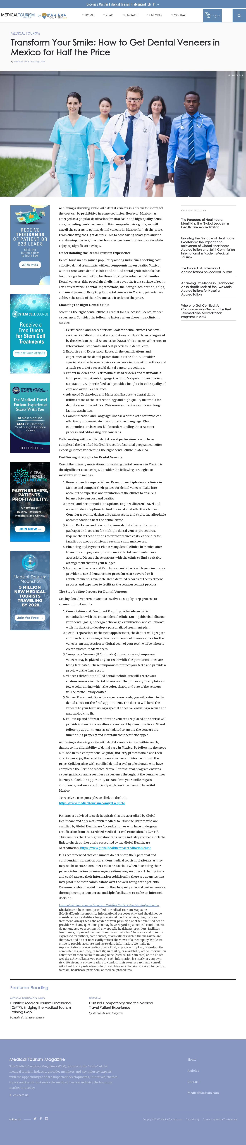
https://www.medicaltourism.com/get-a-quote (92, 803)
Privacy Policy (192, 1119)
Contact (193, 1082)
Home (192, 1059)
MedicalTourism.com (203, 1093)
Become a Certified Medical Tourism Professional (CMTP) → (123, 4)
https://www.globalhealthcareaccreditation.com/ (115, 848)
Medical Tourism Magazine (29, 61)
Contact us (20, 1095)
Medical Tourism (235, 75)
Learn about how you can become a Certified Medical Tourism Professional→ (109, 905)
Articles (193, 1070)
